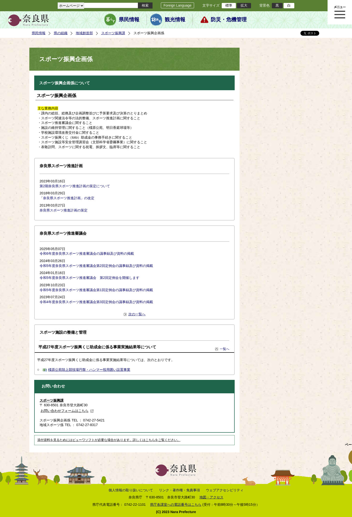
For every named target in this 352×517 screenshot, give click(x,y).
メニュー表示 (340, 12)
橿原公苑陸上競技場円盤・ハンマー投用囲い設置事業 (89, 370)
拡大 (244, 5)
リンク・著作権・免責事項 (179, 490)
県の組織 (60, 33)
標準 (228, 5)
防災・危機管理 (229, 19)
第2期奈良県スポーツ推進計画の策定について (75, 186)
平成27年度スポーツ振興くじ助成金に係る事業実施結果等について (97, 347)
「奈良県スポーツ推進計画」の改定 (67, 198)
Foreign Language (177, 5)
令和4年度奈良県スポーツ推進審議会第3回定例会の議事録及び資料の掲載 (96, 302)
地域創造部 (84, 33)
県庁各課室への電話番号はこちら (175, 504)
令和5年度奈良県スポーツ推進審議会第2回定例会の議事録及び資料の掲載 (96, 266)
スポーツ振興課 (113, 33)
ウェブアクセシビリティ (224, 490)
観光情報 (175, 19)
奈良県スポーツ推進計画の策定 (64, 210)
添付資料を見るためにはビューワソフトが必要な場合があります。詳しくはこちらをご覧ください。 (108, 440)
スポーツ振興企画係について (64, 83)
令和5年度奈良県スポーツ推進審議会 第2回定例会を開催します (89, 278)
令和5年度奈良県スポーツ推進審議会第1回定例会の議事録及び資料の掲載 (96, 290)
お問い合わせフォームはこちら (67, 411)
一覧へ (224, 349)
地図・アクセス (211, 497)
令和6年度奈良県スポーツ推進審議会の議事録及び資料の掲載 (87, 253)
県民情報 (129, 19)
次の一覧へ (136, 314)
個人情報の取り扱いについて (131, 490)
